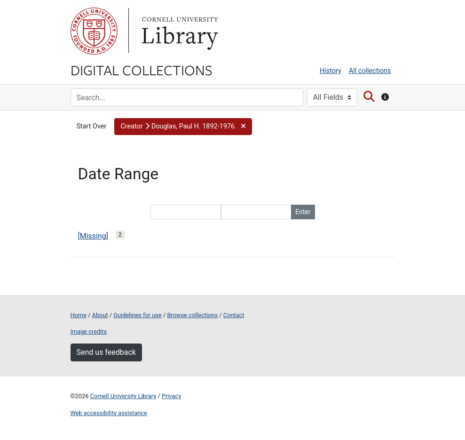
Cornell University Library (123, 396)
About (100, 315)
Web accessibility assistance (109, 412)
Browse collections (192, 315)
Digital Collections (142, 69)
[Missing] (93, 236)
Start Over (92, 126)
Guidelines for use (137, 315)
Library (178, 31)
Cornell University (94, 31)
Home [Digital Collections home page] (79, 315)
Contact (233, 315)
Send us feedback (106, 352)
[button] (183, 126)
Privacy (171, 396)
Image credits (89, 331)
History (330, 71)
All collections (370, 71)
